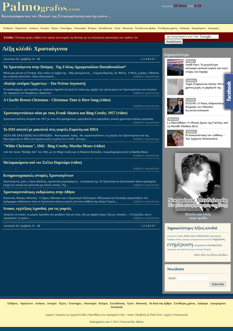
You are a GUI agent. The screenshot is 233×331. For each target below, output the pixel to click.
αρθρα (180, 236)
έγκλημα (185, 239)
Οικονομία (80, 28)
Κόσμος (191, 61)
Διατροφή (213, 28)
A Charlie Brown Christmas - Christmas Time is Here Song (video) (57, 100)
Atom (130, 314)
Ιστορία (44, 28)
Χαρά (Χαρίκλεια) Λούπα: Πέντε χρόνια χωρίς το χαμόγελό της (205, 85)
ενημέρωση (218, 239)
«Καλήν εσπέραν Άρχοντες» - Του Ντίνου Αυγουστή (44, 83)
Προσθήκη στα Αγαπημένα (103, 314)
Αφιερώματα (198, 28)
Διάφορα (184, 28)
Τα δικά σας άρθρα (145, 28)
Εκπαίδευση (105, 28)
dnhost (140, 321)
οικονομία (181, 249)
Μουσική (128, 28)
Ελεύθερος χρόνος (167, 28)
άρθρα (187, 236)
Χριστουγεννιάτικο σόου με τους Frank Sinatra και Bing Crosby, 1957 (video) (65, 113)
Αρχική (49, 314)
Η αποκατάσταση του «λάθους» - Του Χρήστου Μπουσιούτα (205, 137)
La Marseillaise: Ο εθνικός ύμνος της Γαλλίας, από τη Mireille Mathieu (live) (197, 124)
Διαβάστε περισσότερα (146, 76)
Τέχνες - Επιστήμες (61, 28)
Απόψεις (33, 28)
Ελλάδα (8, 37)
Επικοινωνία (181, 314)
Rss (123, 314)
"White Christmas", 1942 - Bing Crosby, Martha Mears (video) (54, 146)
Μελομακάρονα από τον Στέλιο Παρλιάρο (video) (42, 162)
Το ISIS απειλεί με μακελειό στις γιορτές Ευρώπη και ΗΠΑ (50, 129)
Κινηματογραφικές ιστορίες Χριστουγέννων (38, 175)
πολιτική (199, 249)
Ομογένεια (21, 28)
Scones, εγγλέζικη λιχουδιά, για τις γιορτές (37, 208)
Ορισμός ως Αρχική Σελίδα (71, 314)
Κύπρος (92, 28)
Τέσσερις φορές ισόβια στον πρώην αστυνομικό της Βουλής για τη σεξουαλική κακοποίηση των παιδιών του (76, 37)
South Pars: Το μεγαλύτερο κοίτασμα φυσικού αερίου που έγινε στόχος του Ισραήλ (206, 68)
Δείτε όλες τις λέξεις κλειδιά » (211, 254)
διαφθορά (171, 239)
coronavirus (172, 236)
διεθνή (179, 239)
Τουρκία (207, 249)
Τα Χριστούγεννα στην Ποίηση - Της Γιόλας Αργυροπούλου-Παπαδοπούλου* (64, 67)
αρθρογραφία (203, 236)
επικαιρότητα (200, 245)
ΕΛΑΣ (208, 239)
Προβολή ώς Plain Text (148, 314)
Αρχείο (168, 314)
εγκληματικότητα (197, 239)
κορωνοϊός (171, 249)
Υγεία (117, 28)
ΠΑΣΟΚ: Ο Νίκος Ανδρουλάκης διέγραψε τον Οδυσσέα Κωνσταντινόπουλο (204, 107)
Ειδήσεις (8, 28)
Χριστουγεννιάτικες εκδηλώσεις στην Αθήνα (39, 192)
